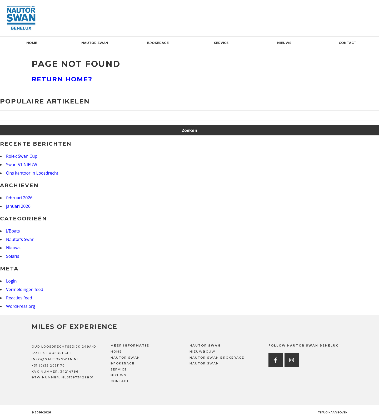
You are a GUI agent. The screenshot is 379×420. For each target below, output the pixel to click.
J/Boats (13, 231)
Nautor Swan (94, 43)
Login (11, 281)
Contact (347, 43)
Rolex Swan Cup (21, 156)
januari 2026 (18, 206)
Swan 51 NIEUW (21, 164)
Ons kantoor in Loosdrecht (32, 173)
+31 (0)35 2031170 (48, 365)
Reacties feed (19, 298)
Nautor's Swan (20, 239)
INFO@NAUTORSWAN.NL (55, 359)
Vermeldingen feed (24, 289)
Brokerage (158, 43)
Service (221, 43)
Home (31, 43)
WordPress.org (20, 306)
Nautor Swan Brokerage (217, 357)
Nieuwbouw (203, 351)
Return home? (62, 79)
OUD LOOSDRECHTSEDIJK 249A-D (64, 346)
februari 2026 (19, 198)
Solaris (12, 256)
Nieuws (284, 43)
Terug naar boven (332, 412)
